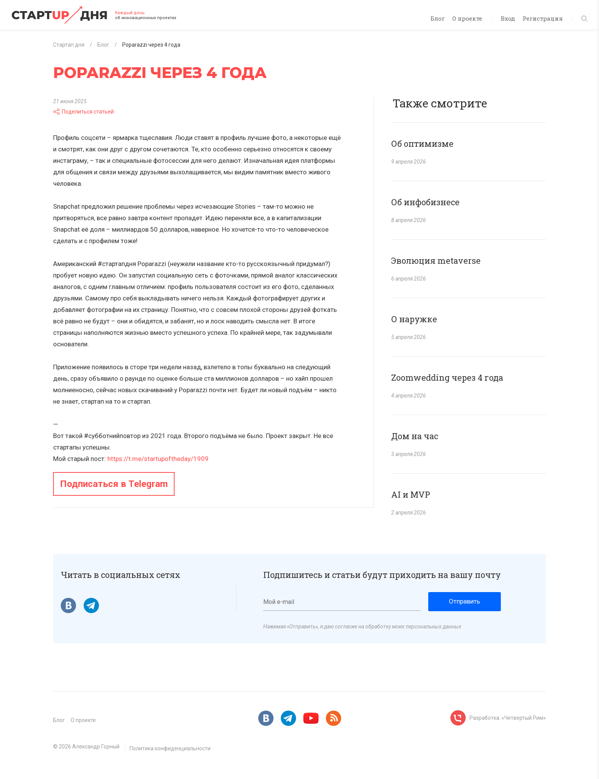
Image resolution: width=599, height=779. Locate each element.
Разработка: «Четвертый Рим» (507, 718)
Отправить (464, 601)
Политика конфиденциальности (170, 748)
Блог (438, 18)
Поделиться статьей (83, 112)
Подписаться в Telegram (114, 484)
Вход (508, 18)
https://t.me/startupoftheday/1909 (158, 459)
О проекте (467, 18)
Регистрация (543, 18)
